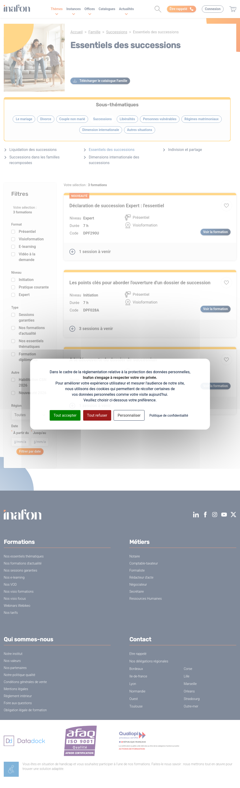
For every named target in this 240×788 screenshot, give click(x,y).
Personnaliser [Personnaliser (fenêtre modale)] (129, 415)
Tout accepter (64, 415)
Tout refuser (97, 415)
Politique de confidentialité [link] (168, 415)
